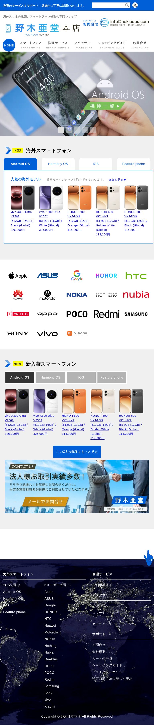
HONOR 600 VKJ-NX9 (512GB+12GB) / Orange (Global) (79, 221)
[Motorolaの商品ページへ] (47, 294)
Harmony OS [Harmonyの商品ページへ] (13, 598)
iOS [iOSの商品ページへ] (6, 605)
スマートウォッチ (105, 612)
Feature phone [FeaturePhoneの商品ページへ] (14, 612)
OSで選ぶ (12, 585)
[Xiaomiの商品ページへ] (77, 333)
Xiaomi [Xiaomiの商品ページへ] (50, 706)
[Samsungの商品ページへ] (136, 314)
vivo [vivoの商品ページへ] (48, 699)
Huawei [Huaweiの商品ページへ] (50, 625)
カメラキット (102, 624)
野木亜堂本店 (71, 716)
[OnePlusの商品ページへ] (18, 314)
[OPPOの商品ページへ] (47, 314)
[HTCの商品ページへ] (136, 275)
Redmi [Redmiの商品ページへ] (50, 679)
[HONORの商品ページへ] (106, 275)
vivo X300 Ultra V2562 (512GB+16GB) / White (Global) (50, 221)
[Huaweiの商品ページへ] (18, 294)
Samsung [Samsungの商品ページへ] (52, 686)
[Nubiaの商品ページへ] (136, 294)
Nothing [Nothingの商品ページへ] (51, 646)
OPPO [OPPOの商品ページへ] (49, 666)
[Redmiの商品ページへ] (106, 314)
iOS (96, 164)
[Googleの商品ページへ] (77, 275)
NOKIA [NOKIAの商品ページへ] (50, 639)
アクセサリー (102, 595)
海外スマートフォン (18, 574)
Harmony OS (58, 164)
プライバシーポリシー (109, 672)
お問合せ (99, 645)
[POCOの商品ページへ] (77, 314)
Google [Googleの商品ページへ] (50, 605)
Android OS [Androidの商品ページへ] (12, 592)
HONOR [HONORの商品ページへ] (51, 612)
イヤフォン (100, 606)
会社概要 (99, 651)
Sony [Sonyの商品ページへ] (48, 693)
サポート (99, 634)
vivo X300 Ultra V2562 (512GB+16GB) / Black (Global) (22, 221)
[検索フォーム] (111, 5)
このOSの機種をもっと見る (77, 451)
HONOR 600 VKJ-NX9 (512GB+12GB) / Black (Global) (135, 221)
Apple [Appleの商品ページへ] (49, 592)
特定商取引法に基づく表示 (112, 678)
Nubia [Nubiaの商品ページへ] (49, 652)
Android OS (20, 164)
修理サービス (102, 574)
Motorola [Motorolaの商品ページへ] (51, 632)
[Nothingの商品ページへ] (106, 294)
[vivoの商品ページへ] (47, 333)
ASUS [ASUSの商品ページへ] (49, 598)
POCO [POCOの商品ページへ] (50, 672)
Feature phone (133, 164)
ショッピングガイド (107, 665)
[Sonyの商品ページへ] (18, 333)
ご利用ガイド (102, 585)
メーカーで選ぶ (58, 585)
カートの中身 (102, 658)
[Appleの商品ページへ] (18, 275)
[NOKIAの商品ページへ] (77, 294)
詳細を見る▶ (117, 179)
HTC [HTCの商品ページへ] (48, 618)
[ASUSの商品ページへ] (47, 275)
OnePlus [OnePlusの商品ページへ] (51, 659)
